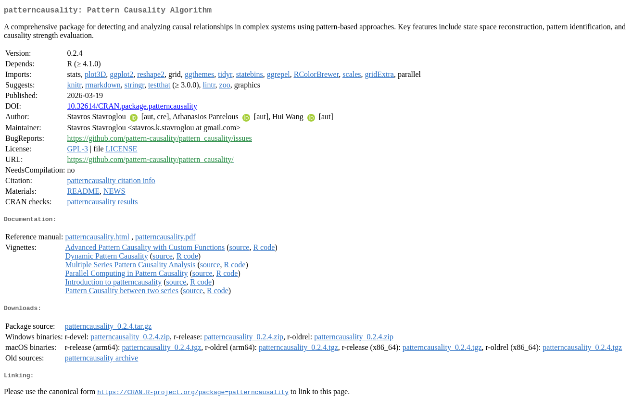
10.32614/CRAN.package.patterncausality (132, 108)
